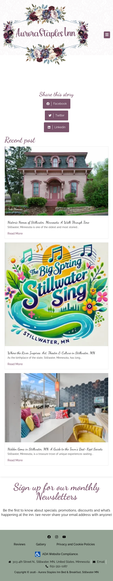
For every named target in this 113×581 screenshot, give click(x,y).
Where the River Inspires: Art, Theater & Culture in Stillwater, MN (51, 353)
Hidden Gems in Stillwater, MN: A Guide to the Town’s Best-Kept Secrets (55, 449)
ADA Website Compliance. (56, 554)
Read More (15, 233)
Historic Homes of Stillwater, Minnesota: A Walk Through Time (48, 222)
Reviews (19, 544)
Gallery (41, 544)
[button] (107, 34)
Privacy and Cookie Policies (76, 544)
